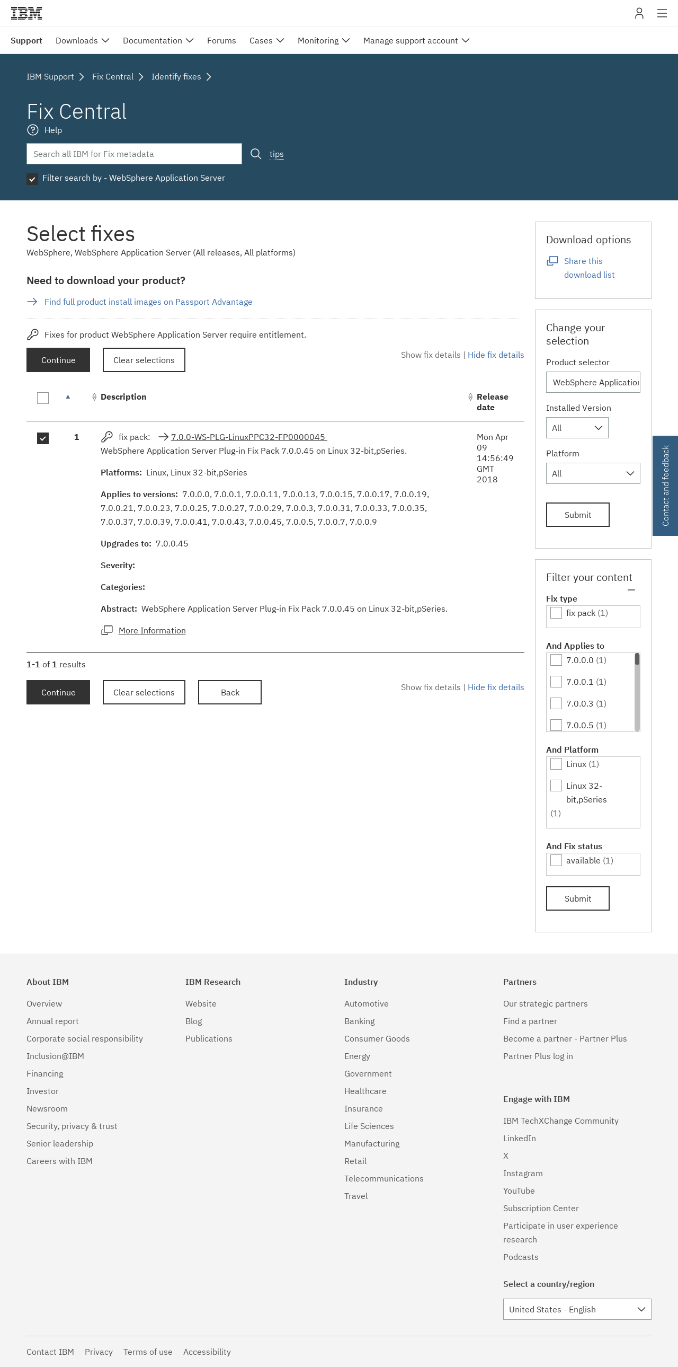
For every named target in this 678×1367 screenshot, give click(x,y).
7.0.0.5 (580, 725)
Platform (562, 453)
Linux (576, 764)
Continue (58, 360)
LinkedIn (519, 1138)
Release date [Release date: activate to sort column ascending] (492, 401)
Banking (359, 1021)
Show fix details (431, 354)
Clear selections (144, 360)
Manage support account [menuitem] (410, 40)
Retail (355, 1161)
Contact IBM (50, 1351)
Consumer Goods (377, 1038)
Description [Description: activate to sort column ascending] (124, 396)
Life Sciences (369, 1126)
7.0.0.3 (580, 703)
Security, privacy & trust (72, 1126)
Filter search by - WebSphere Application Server (133, 177)
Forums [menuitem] (221, 40)
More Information (152, 630)
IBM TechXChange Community (561, 1120)
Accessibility (207, 1351)
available (583, 860)
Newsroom (47, 1108)
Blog (193, 1021)
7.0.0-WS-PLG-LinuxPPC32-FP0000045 (249, 436)
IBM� (26, 13)
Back (230, 692)
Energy (357, 1056)
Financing (44, 1073)
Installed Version (578, 407)
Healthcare (365, 1091)
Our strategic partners (545, 1003)
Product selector (578, 362)
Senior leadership (59, 1143)
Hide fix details (496, 354)
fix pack (580, 612)
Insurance (363, 1108)
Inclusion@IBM (55, 1056)
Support (26, 40)
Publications (209, 1038)
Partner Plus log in (538, 1056)
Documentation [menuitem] (152, 40)
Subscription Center (541, 1208)
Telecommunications (384, 1178)
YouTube (519, 1190)
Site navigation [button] (662, 19)
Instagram (523, 1173)
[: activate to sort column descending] (77, 402)
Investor (42, 1091)
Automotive (366, 1003)
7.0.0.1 (580, 681)
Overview (44, 1003)
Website (201, 1003)
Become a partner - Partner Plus (565, 1038)
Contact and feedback (665, 485)
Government (368, 1073)
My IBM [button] (639, 17)
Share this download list (589, 267)
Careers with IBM (59, 1161)
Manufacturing (371, 1143)
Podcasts (521, 1256)
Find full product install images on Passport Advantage (148, 301)
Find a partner (530, 1021)
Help (53, 130)
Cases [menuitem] (261, 40)
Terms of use (148, 1351)
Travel (356, 1195)
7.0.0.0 (580, 660)
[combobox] (577, 427)
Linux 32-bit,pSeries (586, 792)
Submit (578, 514)
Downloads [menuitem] (77, 40)
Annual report (52, 1021)
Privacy (99, 1351)
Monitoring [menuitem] (318, 40)
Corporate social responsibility (84, 1038)
